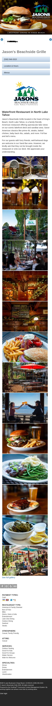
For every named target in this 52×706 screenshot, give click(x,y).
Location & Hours (11, 76)
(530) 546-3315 (10, 69)
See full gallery (8, 587)
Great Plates (43, 52)
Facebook (2, 596)
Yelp (11, 596)
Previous (3, 44)
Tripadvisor (15, 596)
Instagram (6, 596)
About (12, 52)
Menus (28, 52)
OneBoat (14, 697)
